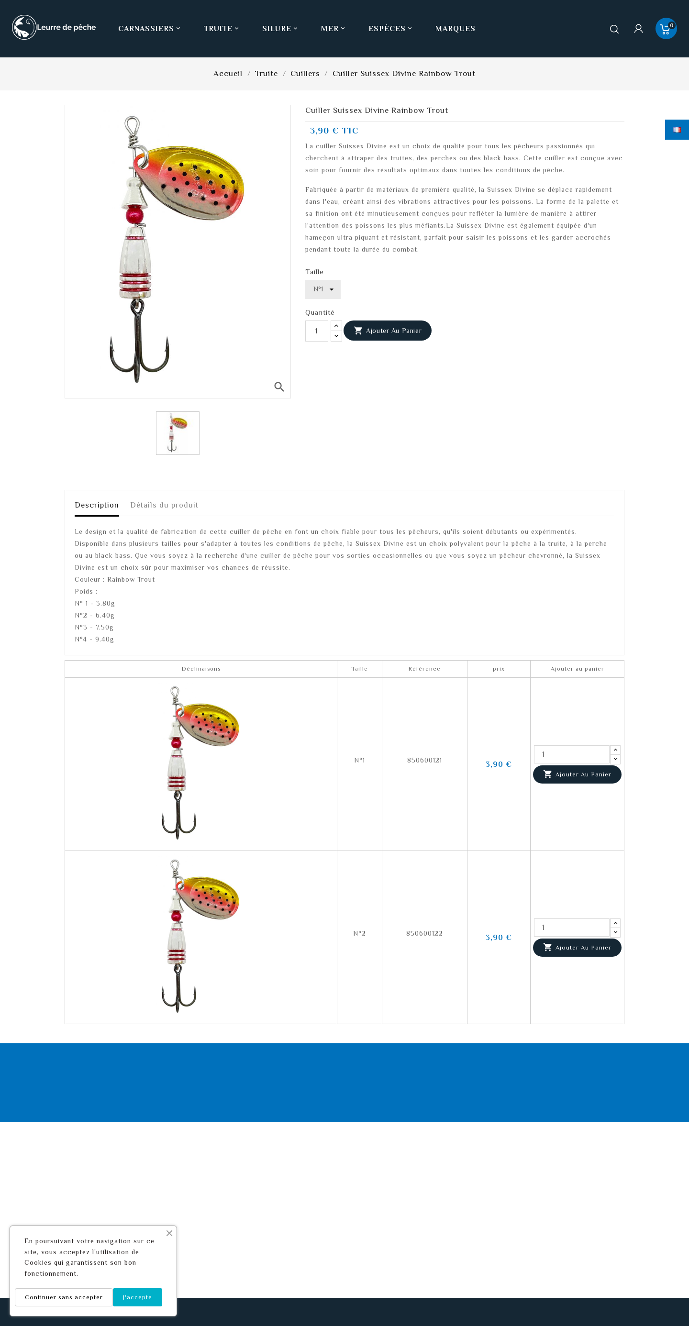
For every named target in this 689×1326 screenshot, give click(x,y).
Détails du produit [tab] (164, 505)
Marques (455, 28)
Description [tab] (97, 505)
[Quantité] (316, 331)
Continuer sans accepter (64, 1297)
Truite (222, 28)
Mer (334, 28)
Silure (281, 28)
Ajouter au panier (388, 331)
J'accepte (137, 1297)
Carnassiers (150, 28)
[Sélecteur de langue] (677, 130)
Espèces (391, 28)
